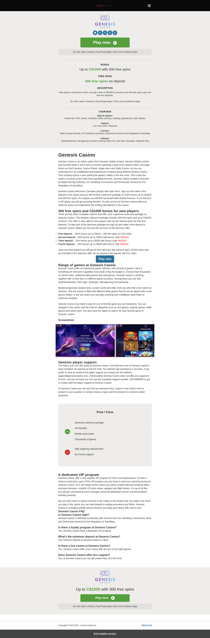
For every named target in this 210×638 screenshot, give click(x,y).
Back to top (147, 625)
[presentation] (149, 340)
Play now (105, 42)
